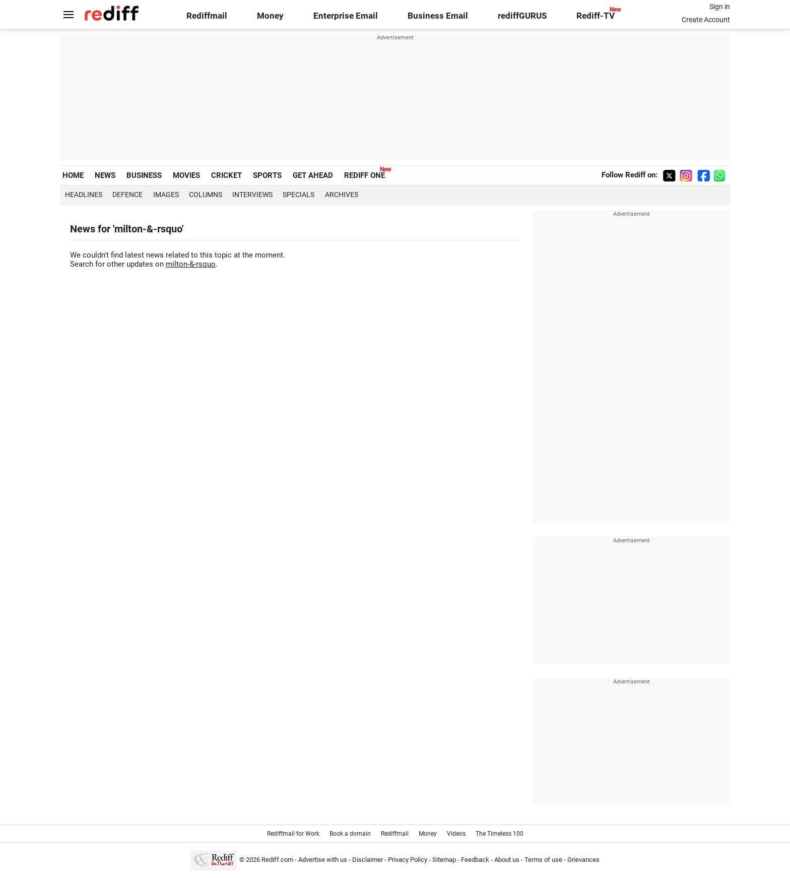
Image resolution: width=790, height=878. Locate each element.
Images (166, 195)
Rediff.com (277, 859)
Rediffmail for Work (293, 833)
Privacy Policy (407, 859)
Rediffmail (206, 16)
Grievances (583, 859)
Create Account (706, 20)
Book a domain (350, 833)
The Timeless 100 (499, 833)
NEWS (105, 175)
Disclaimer (367, 859)
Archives (341, 195)
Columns (205, 195)
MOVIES (186, 175)
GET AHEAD (313, 175)
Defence (127, 195)
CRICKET (226, 175)
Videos (456, 833)
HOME (73, 175)
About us (506, 859)
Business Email (438, 16)
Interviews (252, 195)
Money (270, 16)
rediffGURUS (522, 16)
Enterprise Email (345, 16)
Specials (298, 195)
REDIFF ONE (364, 175)
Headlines (83, 195)
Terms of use (543, 859)
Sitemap (444, 859)
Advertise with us (322, 859)
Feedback (475, 859)
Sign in (719, 7)
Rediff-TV (595, 16)
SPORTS (267, 175)
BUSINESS (144, 175)
